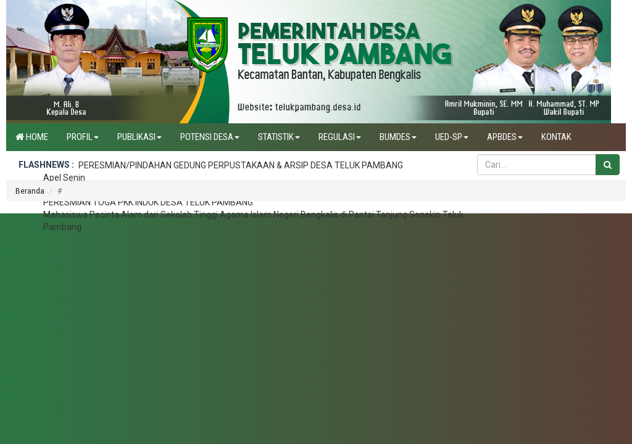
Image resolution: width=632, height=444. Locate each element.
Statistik (279, 136)
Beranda (29, 191)
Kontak (556, 136)
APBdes (505, 136)
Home (31, 136)
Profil (83, 136)
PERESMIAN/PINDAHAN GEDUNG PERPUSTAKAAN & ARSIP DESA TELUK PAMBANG (240, 165)
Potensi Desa (209, 136)
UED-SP (451, 136)
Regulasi (339, 136)
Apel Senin (64, 178)
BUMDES (398, 136)
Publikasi (139, 136)
